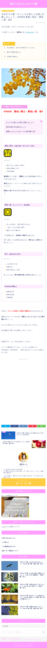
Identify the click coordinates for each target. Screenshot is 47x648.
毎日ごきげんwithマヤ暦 (23, 3)
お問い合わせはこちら (9, 538)
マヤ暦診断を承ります (9, 546)
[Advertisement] (23, 376)
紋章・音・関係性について (10, 550)
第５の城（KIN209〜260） (8, 10)
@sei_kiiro (30, 32)
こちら (3, 526)
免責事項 (30, 643)
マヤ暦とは (5, 542)
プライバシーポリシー (20, 643)
